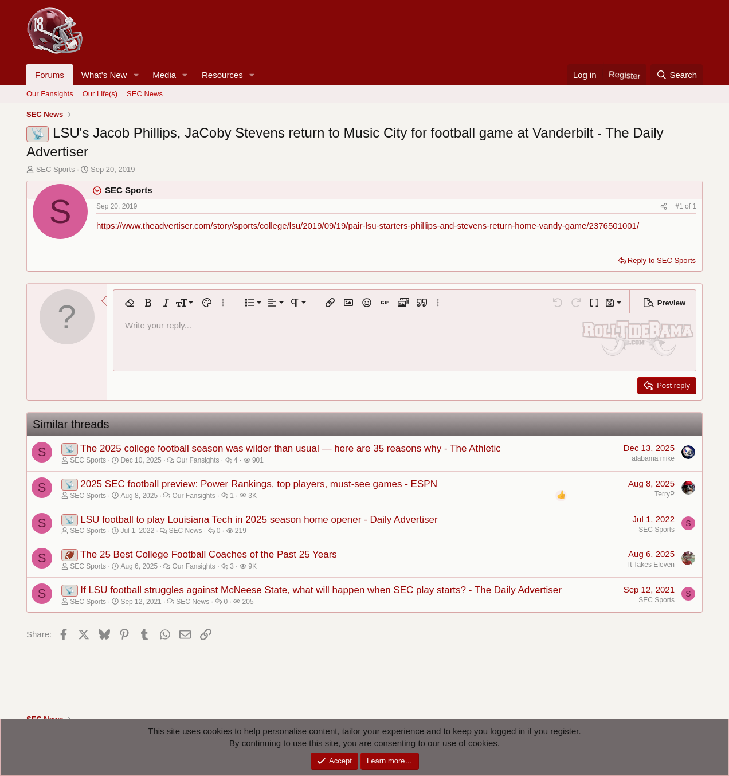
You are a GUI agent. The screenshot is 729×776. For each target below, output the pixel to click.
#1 (680, 206)
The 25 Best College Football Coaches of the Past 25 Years (208, 554)
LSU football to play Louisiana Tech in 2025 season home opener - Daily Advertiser (258, 519)
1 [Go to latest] (694, 206)
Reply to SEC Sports (662, 260)
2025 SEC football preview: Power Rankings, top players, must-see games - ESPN (258, 484)
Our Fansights (49, 93)
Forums (49, 75)
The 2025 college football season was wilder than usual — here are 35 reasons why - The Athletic (290, 448)
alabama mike (653, 458)
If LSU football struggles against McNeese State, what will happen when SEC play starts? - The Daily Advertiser (321, 590)
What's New (104, 75)
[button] (136, 74)
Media (164, 75)
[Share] (663, 206)
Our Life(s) (100, 93)
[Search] (676, 74)
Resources (222, 75)
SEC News (145, 93)
